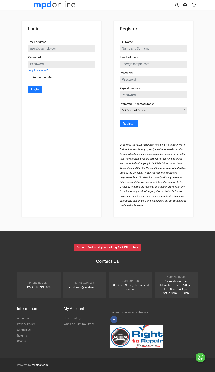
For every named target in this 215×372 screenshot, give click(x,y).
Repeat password (131, 88)
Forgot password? (38, 70)
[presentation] (149, 134)
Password (34, 57)
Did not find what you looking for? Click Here (107, 247)
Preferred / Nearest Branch (137, 104)
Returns (22, 335)
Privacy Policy (26, 324)
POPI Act (23, 341)
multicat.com (40, 365)
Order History (72, 318)
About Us (23, 318)
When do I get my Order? (79, 324)
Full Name (126, 42)
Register (129, 123)
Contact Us (24, 330)
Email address (37, 42)
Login (35, 89)
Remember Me (42, 77)
